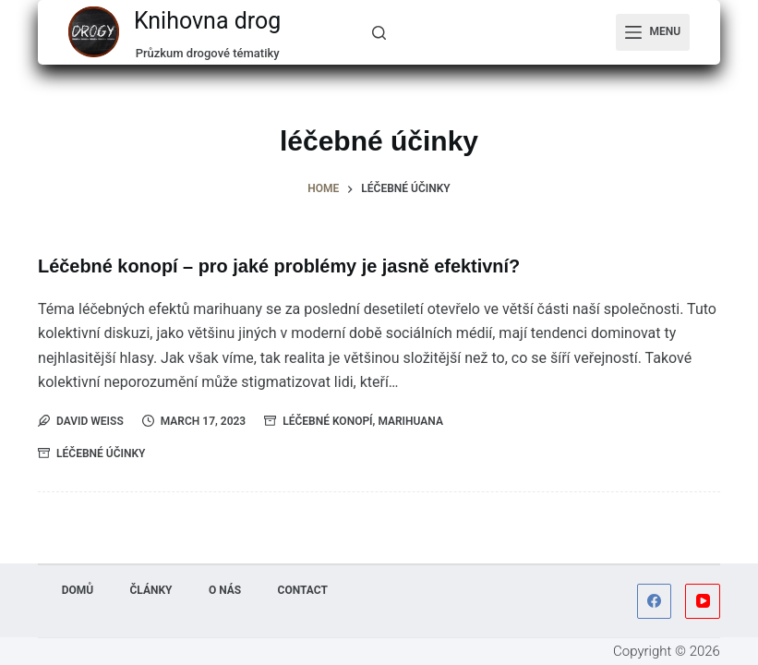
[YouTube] (702, 601)
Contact (304, 590)
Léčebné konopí (327, 420)
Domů (77, 590)
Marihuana (410, 420)
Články (150, 590)
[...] (379, 33)
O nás (225, 590)
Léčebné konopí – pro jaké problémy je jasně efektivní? (280, 266)
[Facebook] (654, 601)
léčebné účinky (100, 452)
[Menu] (653, 32)
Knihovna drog (207, 20)
